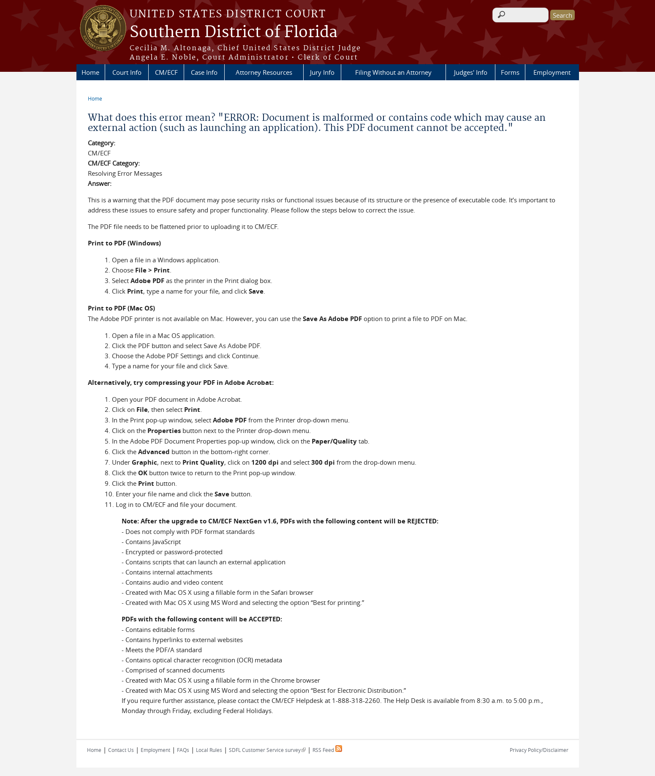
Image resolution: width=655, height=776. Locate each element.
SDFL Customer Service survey (267, 749)
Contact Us (121, 749)
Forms (510, 72)
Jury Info (322, 72)
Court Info (126, 72)
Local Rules (209, 749)
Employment (552, 72)
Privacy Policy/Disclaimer (539, 749)
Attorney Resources (264, 72)
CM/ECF (166, 72)
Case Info (204, 72)
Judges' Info (470, 72)
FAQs (183, 749)
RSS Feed (327, 749)
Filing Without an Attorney (393, 72)
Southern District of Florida (233, 32)
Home (90, 72)
